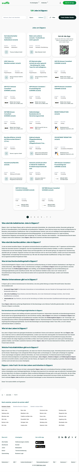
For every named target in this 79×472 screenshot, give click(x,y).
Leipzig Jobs (24, 425)
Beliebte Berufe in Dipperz (20, 406)
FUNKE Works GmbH (41, 465)
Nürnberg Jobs (43, 422)
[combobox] (14, 17)
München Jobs (5, 416)
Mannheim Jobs (25, 413)
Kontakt (17, 444)
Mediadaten (18, 447)
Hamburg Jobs (5, 413)
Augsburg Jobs (62, 419)
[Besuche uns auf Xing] (75, 437)
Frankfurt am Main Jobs (26, 416)
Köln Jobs (4, 419)
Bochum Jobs (5, 422)
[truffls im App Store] (40, 442)
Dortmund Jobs (44, 410)
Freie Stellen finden (67, 17)
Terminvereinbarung (20, 450)
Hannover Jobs (43, 425)
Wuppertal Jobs (63, 413)
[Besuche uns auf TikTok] (69, 437)
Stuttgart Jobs (24, 422)
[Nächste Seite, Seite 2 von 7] (50, 217)
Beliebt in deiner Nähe (37, 406)
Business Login (19, 453)
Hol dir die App (69, 3)
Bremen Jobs (43, 413)
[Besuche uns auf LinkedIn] (62, 437)
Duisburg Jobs (62, 410)
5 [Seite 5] (41, 217)
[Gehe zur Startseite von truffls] (6, 3)
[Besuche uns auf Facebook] (66, 437)
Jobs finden (8, 394)
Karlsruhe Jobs (62, 416)
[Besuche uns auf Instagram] (59, 437)
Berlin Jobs (4, 410)
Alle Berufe (5, 444)
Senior (3, 450)
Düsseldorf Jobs (25, 419)
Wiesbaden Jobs (63, 422)
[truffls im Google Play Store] (40, 446)
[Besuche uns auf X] (72, 437)
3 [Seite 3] (34, 217)
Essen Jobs (43, 416)
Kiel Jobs (4, 425)
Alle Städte (61, 425)
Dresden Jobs (43, 419)
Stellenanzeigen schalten (22, 442)
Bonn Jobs (23, 410)
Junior (3, 447)
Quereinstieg (5, 453)
